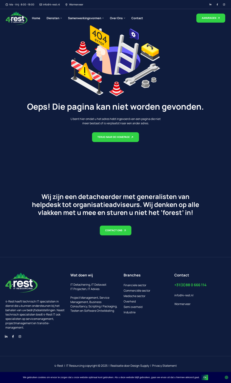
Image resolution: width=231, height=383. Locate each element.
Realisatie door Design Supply (129, 366)
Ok (204, 377)
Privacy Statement (164, 366)
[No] (226, 377)
